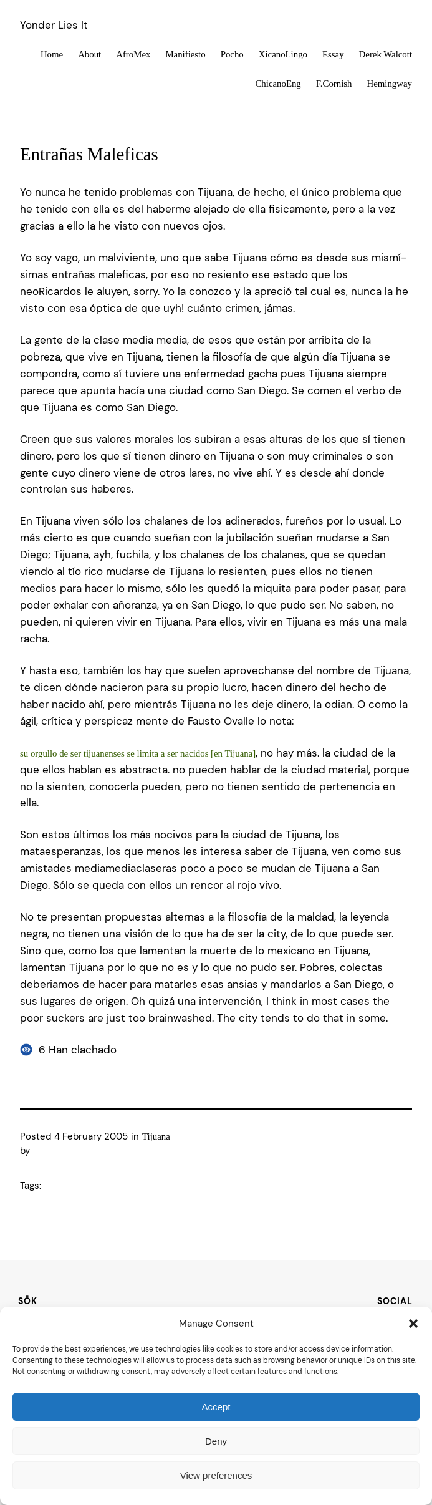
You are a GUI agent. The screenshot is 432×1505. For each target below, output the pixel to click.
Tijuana (156, 1136)
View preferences (216, 1475)
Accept (216, 1406)
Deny (216, 1441)
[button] (413, 1323)
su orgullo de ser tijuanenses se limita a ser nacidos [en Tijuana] (138, 753)
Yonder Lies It (54, 25)
